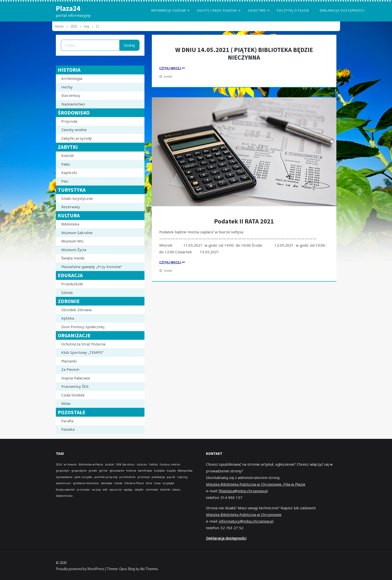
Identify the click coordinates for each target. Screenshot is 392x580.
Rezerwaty (70, 206)
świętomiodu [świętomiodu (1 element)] (64, 495)
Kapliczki (69, 172)
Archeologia (71, 78)
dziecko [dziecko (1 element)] (142, 464)
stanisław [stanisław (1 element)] (106, 483)
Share (165, 76)
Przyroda (69, 121)
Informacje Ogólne (168, 10)
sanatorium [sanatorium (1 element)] (63, 483)
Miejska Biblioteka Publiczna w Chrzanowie (244, 514)
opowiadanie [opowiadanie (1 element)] (64, 477)
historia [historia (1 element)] (131, 470)
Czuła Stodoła (72, 394)
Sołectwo (257, 10)
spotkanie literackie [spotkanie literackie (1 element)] (86, 483)
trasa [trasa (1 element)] (157, 483)
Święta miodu (72, 258)
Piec (64, 181)
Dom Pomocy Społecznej (82, 326)
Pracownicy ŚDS (75, 386)
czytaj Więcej (172, 68)
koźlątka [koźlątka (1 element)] (159, 470)
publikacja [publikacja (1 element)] (158, 477)
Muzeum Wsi (72, 241)
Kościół (67, 155)
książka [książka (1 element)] (171, 470)
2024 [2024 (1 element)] (59, 464)
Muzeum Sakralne (77, 232)
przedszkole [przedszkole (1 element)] (127, 477)
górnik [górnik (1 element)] (103, 470)
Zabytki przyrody (76, 138)
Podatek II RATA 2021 (244, 221)
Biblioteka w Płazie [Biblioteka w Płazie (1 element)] (91, 464)
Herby (67, 87)
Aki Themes (149, 568)
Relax (66, 403)
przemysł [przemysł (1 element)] (144, 477)
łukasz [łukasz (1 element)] (176, 489)
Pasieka (68, 429)
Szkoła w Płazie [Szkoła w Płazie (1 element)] (134, 483)
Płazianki (69, 360)
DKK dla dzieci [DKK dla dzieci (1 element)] (125, 464)
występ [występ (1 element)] (128, 489)
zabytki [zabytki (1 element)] (138, 489)
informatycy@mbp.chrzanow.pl (246, 521)
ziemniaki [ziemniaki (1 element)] (151, 489)
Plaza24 (68, 8)
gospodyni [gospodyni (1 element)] (62, 470)
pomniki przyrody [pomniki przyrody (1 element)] (105, 477)
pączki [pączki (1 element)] (171, 477)
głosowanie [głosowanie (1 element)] (117, 470)
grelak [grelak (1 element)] (93, 470)
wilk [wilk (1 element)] (105, 489)
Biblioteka (70, 224)
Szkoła (67, 292)
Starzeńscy (70, 95)
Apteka (67, 318)
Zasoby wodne (74, 129)
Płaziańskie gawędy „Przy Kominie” (91, 266)
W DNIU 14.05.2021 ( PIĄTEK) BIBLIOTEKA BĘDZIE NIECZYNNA (244, 53)
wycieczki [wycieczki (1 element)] (116, 489)
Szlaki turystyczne (77, 198)
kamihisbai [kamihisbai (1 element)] (145, 470)
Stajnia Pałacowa (75, 377)
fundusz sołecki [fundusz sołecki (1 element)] (170, 464)
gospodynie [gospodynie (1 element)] (79, 470)
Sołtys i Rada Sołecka (217, 10)
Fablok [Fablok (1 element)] (153, 464)
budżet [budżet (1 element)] (109, 464)
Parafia (67, 420)
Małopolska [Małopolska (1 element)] (185, 470)
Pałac (65, 164)
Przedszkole (72, 283)
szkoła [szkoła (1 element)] (118, 483)
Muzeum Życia (73, 249)
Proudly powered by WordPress (80, 568)
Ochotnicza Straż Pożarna (83, 343)
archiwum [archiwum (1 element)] (70, 464)
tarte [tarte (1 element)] (149, 483)
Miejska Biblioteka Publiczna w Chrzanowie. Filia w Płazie (255, 484)
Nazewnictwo (73, 104)
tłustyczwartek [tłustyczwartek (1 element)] (65, 489)
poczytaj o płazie (293, 10)
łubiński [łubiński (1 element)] (165, 489)
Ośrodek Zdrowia (76, 309)
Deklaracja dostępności (342, 10)
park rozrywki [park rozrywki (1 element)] (83, 477)
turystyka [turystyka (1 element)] (168, 483)
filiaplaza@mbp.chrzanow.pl (243, 490)
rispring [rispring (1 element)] (182, 477)
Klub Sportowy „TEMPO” (82, 352)
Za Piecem (70, 369)
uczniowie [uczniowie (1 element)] (83, 489)
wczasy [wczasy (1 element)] (96, 489)
